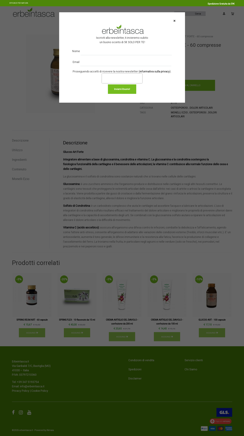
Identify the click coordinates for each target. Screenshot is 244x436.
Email (87, 62)
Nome (87, 51)
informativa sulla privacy (155, 71)
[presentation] (122, 78)
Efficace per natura (18, 3)
